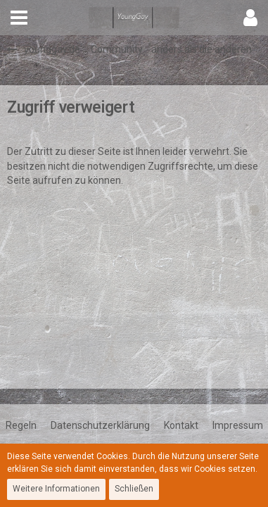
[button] (19, 17)
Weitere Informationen (56, 489)
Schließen (134, 489)
